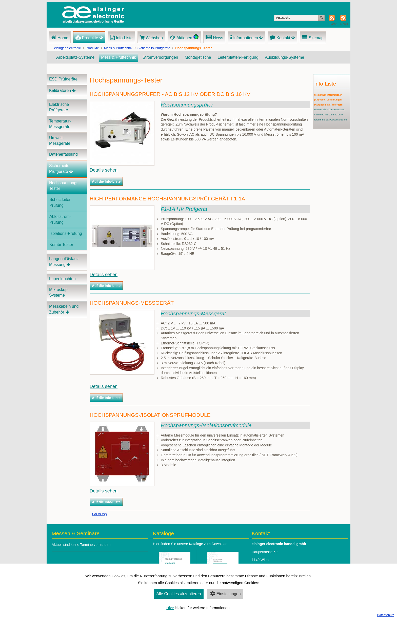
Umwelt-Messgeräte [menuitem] (59, 141)
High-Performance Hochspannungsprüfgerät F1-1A (167, 198)
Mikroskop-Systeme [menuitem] (59, 292)
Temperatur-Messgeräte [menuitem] (60, 124)
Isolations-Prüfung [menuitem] (65, 233)
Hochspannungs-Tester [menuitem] (64, 186)
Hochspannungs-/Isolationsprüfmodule (150, 415)
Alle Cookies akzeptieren (178, 594)
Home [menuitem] (62, 38)
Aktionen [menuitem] (184, 38)
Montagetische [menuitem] (198, 57)
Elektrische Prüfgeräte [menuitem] (59, 107)
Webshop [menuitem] (154, 38)
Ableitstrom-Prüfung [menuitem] (60, 219)
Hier (170, 608)
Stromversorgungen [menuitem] (160, 57)
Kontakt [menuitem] (283, 38)
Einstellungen (225, 593)
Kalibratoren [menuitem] (60, 90)
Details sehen (103, 170)
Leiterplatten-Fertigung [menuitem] (238, 57)
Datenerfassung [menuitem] (63, 154)
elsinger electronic (67, 48)
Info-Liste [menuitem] (124, 38)
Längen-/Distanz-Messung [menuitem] (64, 262)
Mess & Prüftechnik (118, 48)
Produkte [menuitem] (90, 38)
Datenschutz (385, 615)
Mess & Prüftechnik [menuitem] (118, 57)
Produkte (92, 48)
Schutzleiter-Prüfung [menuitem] (60, 202)
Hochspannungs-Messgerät (132, 303)
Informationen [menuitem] (245, 38)
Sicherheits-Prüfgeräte (153, 48)
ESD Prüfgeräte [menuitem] (63, 79)
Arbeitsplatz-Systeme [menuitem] (75, 57)
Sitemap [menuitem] (316, 38)
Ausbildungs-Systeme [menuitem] (284, 57)
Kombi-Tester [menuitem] (61, 244)
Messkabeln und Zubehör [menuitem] (64, 309)
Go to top (99, 514)
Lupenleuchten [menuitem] (62, 279)
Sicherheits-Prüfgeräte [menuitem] (59, 168)
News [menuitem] (218, 38)
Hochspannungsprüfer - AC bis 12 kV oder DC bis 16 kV (170, 94)
